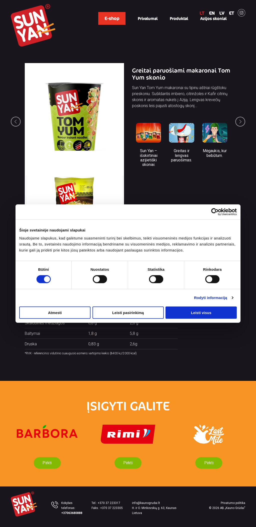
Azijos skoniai (213, 18)
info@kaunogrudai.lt (146, 503)
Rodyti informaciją (210, 298)
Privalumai (148, 18)
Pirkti (47, 462)
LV (221, 13)
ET (231, 13)
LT (202, 13)
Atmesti (55, 312)
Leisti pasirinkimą (128, 312)
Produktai (179, 18)
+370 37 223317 (109, 503)
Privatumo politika (233, 503)
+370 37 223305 (111, 508)
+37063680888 (71, 513)
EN (211, 13)
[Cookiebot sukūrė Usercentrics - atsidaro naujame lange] (215, 212)
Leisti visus (201, 312)
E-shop (111, 18)
